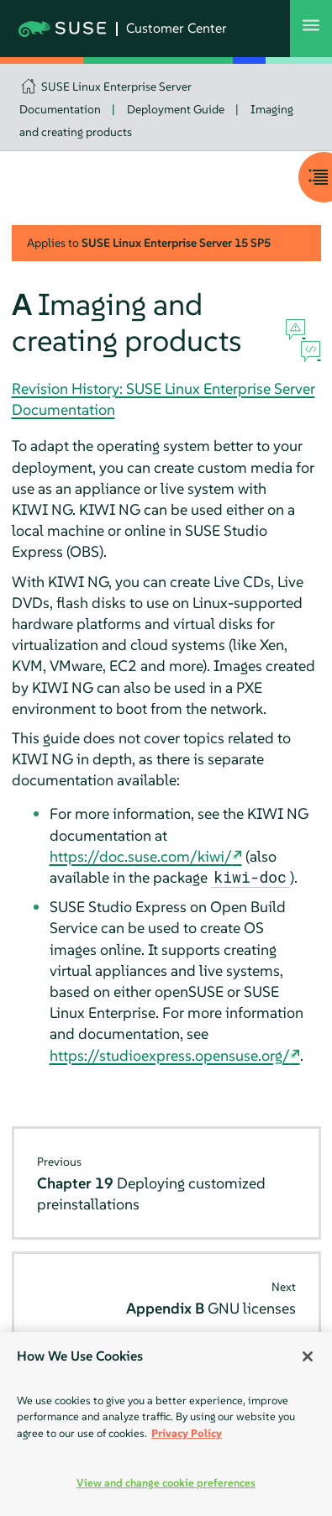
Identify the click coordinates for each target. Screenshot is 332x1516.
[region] (166, 1424)
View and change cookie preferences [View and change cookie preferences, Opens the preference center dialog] (166, 1483)
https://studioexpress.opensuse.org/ (170, 1055)
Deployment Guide (175, 109)
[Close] (307, 1356)
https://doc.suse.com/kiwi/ (141, 856)
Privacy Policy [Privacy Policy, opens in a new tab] (186, 1433)
